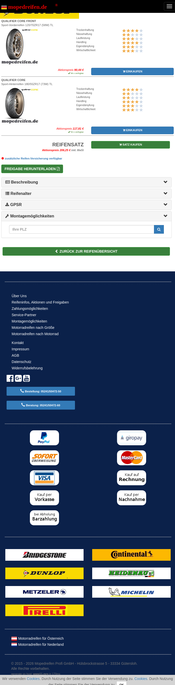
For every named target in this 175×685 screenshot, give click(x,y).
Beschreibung (21, 182)
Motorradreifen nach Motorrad (35, 334)
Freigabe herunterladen (32, 169)
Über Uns (19, 296)
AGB (15, 355)
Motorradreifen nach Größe (33, 328)
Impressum (20, 349)
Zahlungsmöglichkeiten (30, 309)
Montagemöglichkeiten (29, 216)
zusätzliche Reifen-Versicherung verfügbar (31, 158)
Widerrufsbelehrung (27, 368)
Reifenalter (18, 193)
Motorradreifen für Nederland (37, 644)
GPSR (13, 205)
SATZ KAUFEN (130, 144)
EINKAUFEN (132, 71)
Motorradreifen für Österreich (37, 638)
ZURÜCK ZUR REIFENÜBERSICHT (86, 251)
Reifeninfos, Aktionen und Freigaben (40, 302)
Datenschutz (21, 362)
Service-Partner (24, 315)
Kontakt (18, 343)
